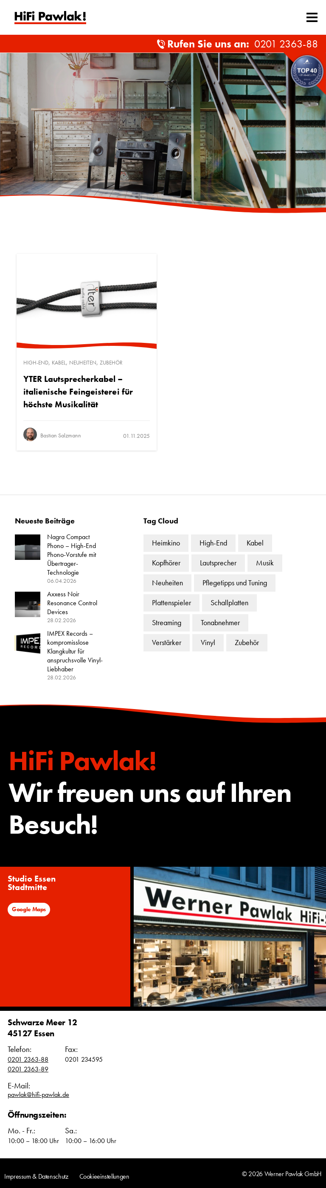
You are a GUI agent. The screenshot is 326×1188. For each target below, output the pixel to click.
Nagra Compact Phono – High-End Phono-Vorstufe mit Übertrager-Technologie (71, 554)
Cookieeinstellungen (104, 1176)
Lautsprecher (218, 563)
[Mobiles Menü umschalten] (312, 17)
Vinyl (208, 642)
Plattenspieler (171, 602)
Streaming (166, 622)
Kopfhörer (166, 563)
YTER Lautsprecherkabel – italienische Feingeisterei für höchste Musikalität (78, 391)
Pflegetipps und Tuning (234, 582)
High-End (35, 362)
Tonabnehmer (220, 622)
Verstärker (166, 642)
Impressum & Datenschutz (36, 1176)
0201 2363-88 (286, 44)
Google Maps (29, 909)
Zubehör (111, 362)
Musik (265, 563)
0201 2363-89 (28, 1069)
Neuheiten (82, 362)
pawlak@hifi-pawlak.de (38, 1094)
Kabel (59, 362)
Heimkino (166, 543)
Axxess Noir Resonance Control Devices (72, 603)
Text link (50, 17)
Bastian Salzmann (60, 435)
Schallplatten (229, 602)
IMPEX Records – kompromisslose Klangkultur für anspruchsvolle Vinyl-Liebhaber (75, 651)
